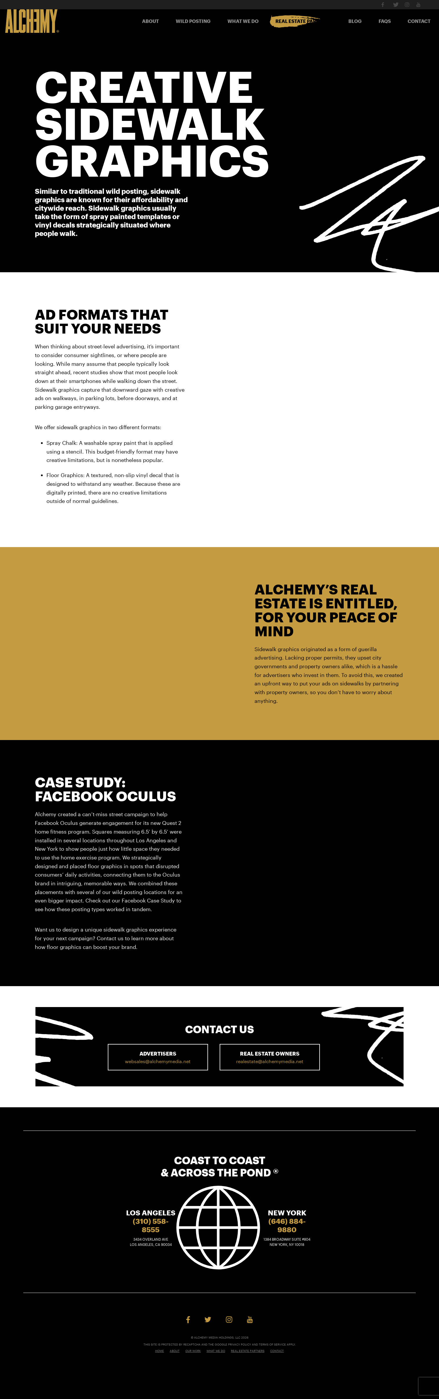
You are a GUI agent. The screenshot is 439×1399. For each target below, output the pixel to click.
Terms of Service (272, 1344)
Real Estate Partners (303, 21)
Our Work (193, 1351)
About (150, 21)
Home (159, 1351)
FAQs (385, 21)
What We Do (243, 21)
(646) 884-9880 (287, 1225)
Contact (419, 21)
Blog (355, 21)
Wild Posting (193, 21)
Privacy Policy (239, 1344)
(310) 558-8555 (151, 1225)
